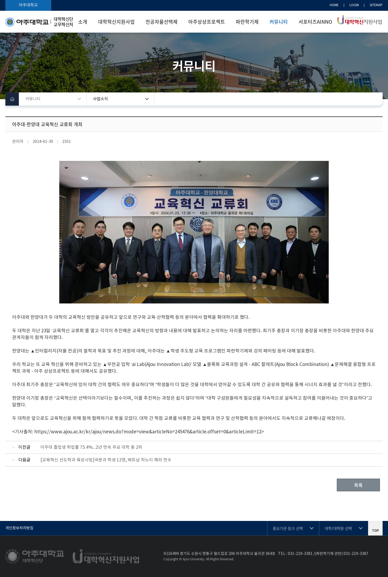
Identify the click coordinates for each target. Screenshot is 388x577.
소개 (82, 21)
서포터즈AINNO (315, 21)
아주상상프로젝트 (206, 21)
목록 (358, 485)
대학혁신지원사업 (116, 21)
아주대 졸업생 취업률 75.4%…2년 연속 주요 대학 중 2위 (91, 447)
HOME (334, 5)
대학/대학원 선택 (338, 528)
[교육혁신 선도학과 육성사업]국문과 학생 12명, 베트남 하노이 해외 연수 (105, 460)
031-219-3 (297, 554)
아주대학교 (28, 5)
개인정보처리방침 (19, 528)
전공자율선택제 (162, 21)
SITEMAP (376, 5)
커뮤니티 (278, 21)
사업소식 (100, 99)
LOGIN (354, 5)
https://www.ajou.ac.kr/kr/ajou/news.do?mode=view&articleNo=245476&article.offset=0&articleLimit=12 (147, 432)
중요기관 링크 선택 (288, 528)
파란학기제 (247, 21)
